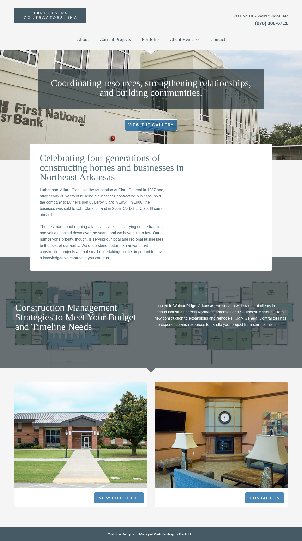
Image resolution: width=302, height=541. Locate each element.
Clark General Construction (84, 20)
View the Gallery (151, 125)
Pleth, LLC (186, 534)
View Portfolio (119, 497)
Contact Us (264, 497)
